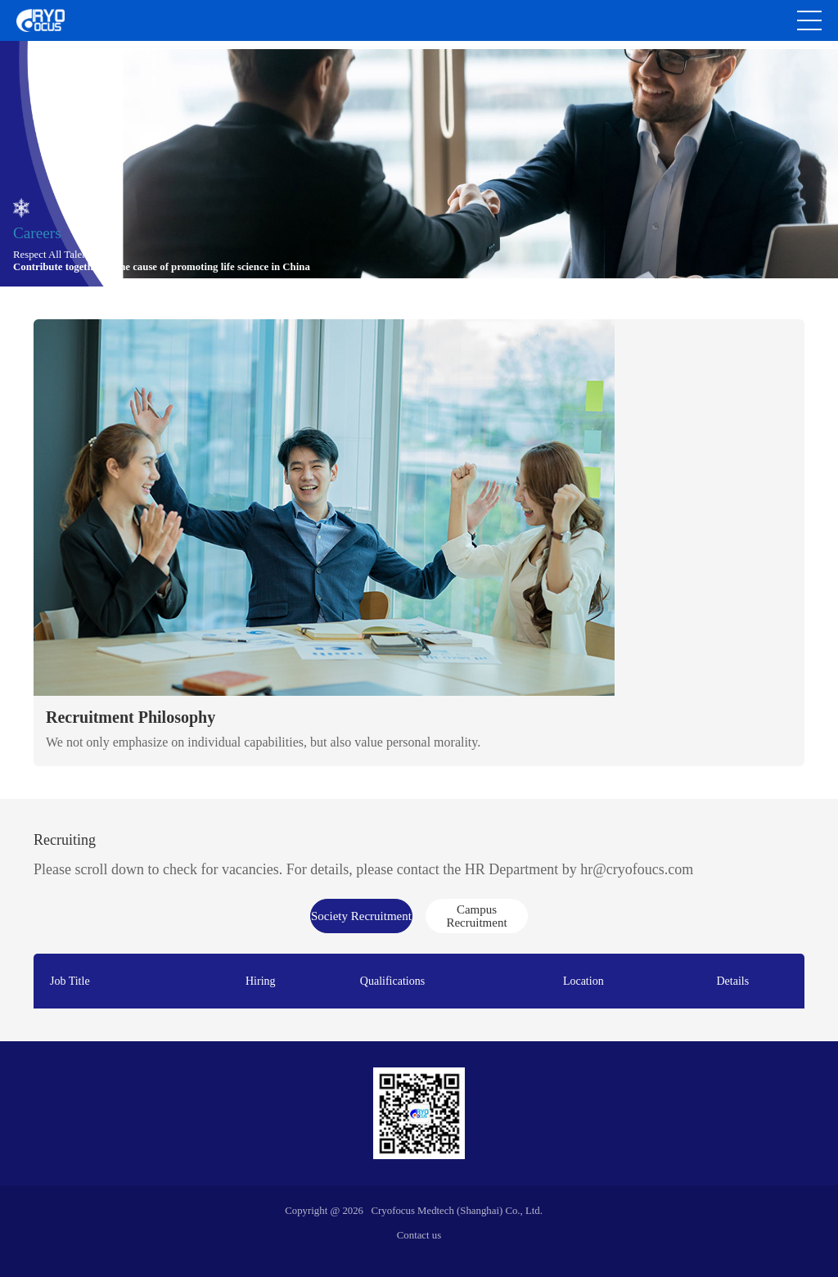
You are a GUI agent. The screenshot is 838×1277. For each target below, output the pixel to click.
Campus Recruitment (476, 916)
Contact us (419, 1235)
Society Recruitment (361, 916)
